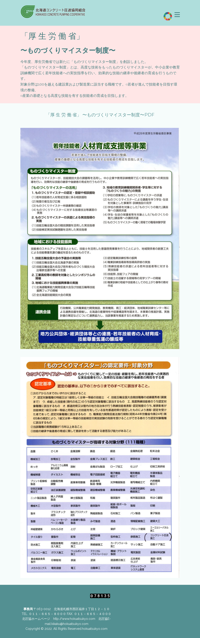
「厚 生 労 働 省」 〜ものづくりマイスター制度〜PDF (100, 114)
